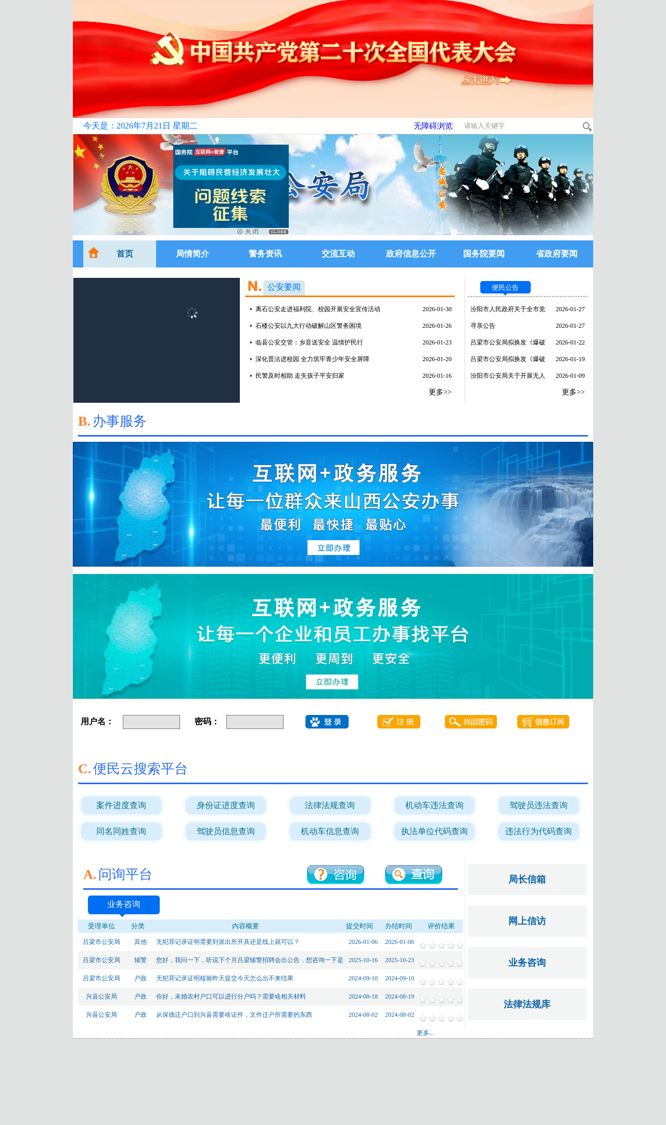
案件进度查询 (121, 805)
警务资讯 (265, 253)
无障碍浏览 (433, 126)
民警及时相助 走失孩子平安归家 (299, 375)
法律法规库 (527, 1004)
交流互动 (338, 253)
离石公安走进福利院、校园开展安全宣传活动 (317, 309)
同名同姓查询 (121, 831)
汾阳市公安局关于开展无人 (507, 375)
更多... (425, 1033)
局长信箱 (527, 879)
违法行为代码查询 (538, 831)
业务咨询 (123, 904)
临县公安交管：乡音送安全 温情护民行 (309, 342)
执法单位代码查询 (434, 831)
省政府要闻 (557, 253)
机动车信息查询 (330, 831)
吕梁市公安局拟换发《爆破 (507, 342)
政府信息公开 (411, 253)
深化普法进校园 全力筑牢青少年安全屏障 (312, 359)
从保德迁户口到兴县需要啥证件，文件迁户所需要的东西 (234, 1014)
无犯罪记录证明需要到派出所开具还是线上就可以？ (228, 941)
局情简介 (192, 253)
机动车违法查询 (434, 805)
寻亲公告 (482, 325)
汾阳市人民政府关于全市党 (507, 309)
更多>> (440, 392)
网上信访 (527, 921)
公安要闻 (284, 287)
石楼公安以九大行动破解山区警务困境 (308, 325)
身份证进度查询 (226, 805)
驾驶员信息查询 (226, 831)
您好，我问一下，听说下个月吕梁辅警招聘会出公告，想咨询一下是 (249, 960)
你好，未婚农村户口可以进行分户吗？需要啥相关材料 (231, 996)
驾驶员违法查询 (538, 805)
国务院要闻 (484, 253)
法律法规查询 (330, 805)
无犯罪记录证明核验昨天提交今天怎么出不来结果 (224, 978)
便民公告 (505, 287)
